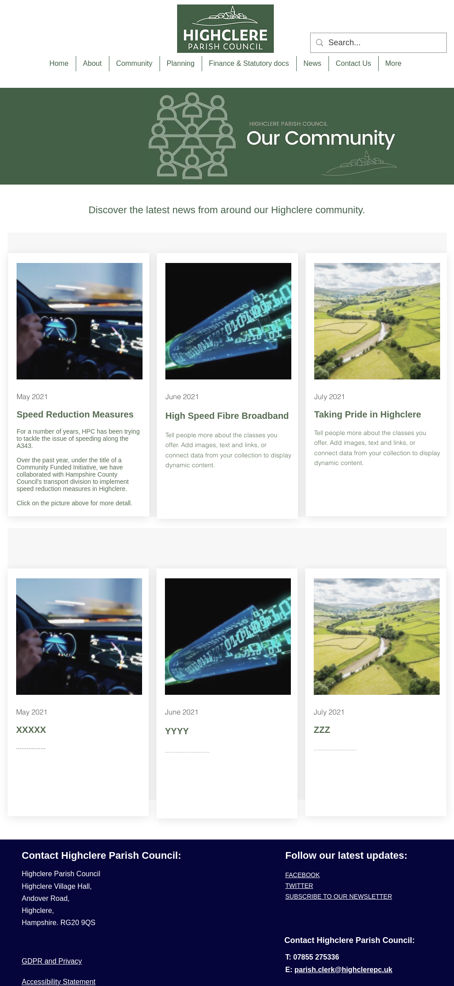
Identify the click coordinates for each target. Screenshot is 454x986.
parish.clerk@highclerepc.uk (343, 969)
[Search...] (378, 42)
